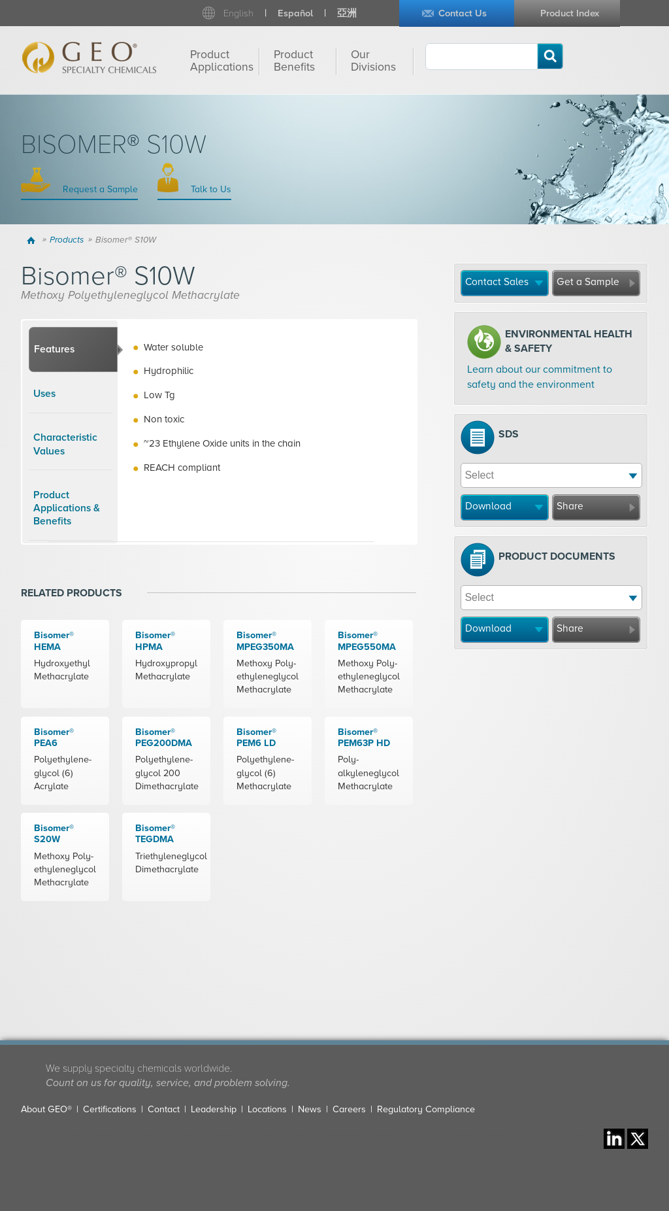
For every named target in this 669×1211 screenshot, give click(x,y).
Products (67, 240)
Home (33, 240)
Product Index (569, 13)
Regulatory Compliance (426, 1109)
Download (488, 506)
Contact (164, 1109)
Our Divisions (373, 61)
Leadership (214, 1109)
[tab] (73, 350)
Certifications (110, 1109)
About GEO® (46, 1109)
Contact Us (462, 13)
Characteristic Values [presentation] (65, 444)
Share (570, 506)
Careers (349, 1109)
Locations (267, 1109)
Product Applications (221, 61)
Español (295, 13)
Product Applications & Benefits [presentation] (66, 508)
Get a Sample (588, 282)
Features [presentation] (54, 349)
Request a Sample (99, 189)
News (309, 1109)
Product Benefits (294, 61)
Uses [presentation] (44, 394)
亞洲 (347, 13)
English (238, 13)
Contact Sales (497, 282)
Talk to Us (209, 189)
